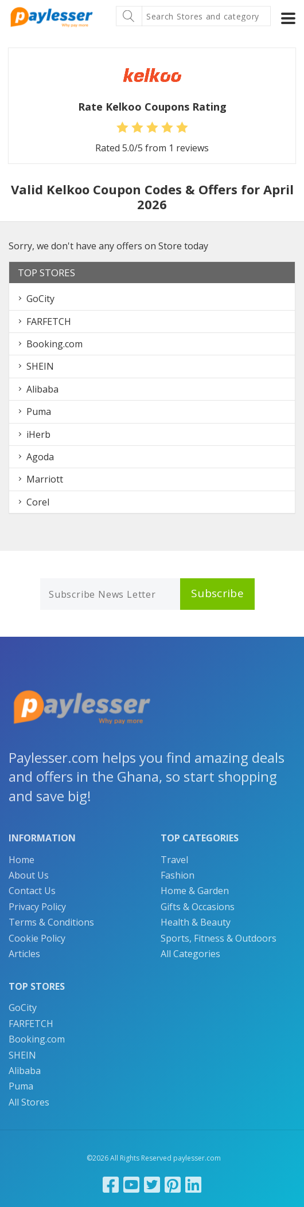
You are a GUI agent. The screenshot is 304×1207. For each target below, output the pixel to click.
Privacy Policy (37, 906)
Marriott (44, 479)
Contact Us (32, 890)
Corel (37, 502)
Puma (38, 411)
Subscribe (217, 593)
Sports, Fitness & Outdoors (218, 938)
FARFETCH (48, 321)
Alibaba (42, 389)
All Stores (29, 1102)
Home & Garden (195, 890)
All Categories (190, 953)
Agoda (40, 456)
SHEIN (40, 366)
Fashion (177, 875)
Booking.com (54, 344)
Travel (174, 859)
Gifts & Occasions (198, 906)
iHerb (38, 434)
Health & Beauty (196, 922)
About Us (29, 875)
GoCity (40, 298)
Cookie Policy (37, 938)
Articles (24, 953)
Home (21, 859)
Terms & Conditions (51, 922)
